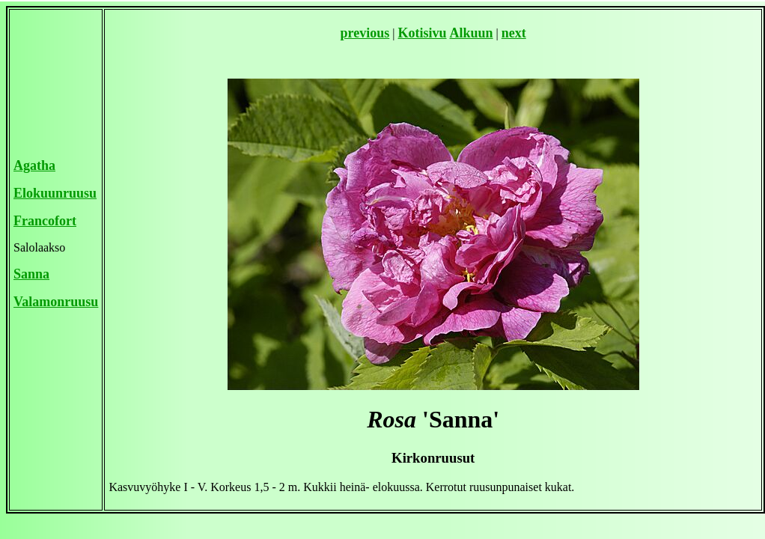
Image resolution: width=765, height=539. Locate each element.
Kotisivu (422, 32)
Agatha (34, 165)
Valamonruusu (55, 301)
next (514, 32)
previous (365, 32)
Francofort (44, 220)
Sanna (31, 274)
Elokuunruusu (55, 193)
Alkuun (471, 32)
